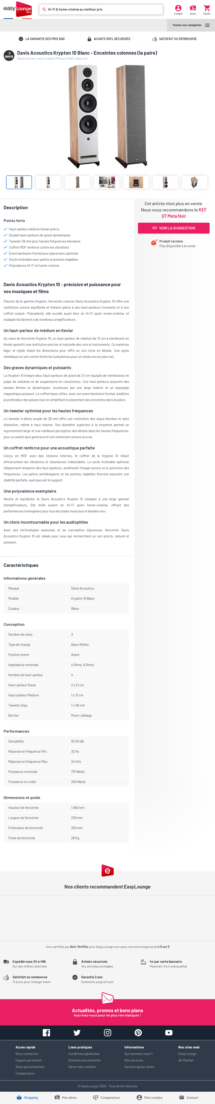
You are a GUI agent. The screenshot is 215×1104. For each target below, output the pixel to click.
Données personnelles (84, 1060)
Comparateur (25, 1073)
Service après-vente (139, 1067)
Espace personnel (29, 1060)
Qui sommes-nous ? (138, 1054)
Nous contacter (27, 1054)
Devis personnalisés (30, 1067)
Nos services (133, 1060)
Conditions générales (84, 1054)
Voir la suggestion (173, 228)
